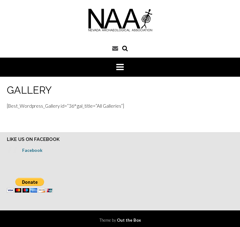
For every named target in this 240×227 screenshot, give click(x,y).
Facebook (32, 150)
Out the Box (129, 220)
